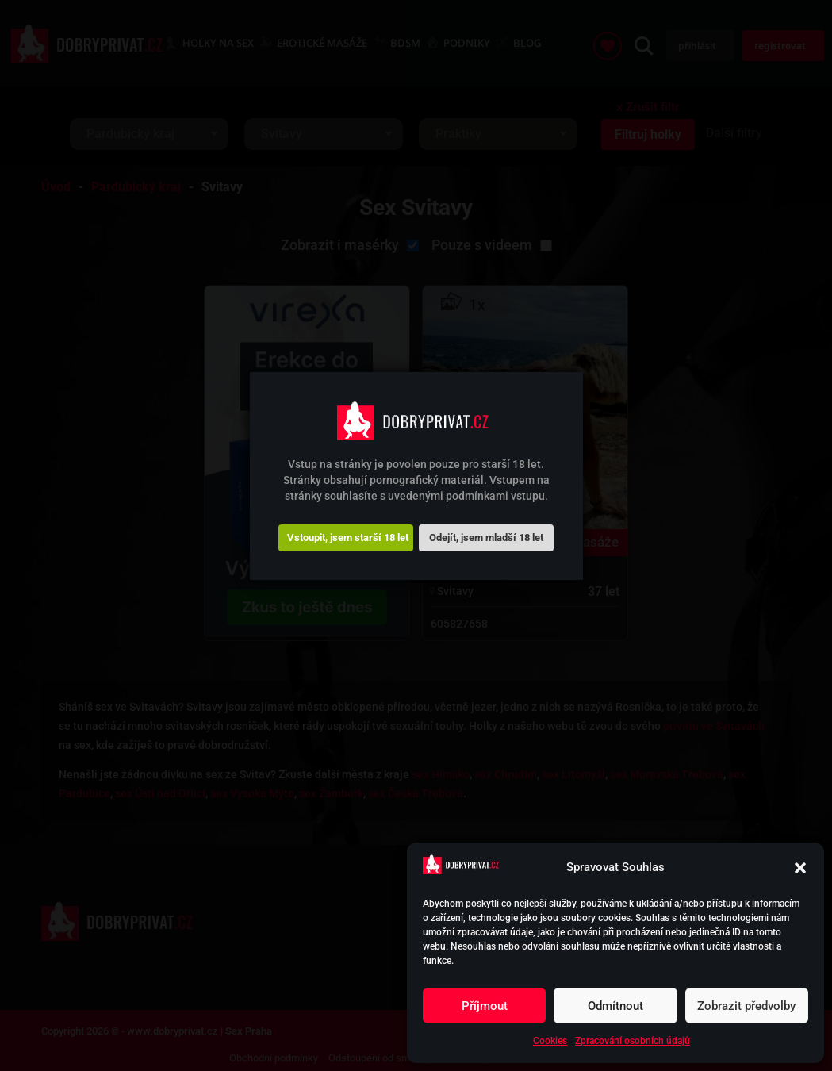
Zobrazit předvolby (746, 1006)
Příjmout (485, 1006)
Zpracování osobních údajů (632, 1040)
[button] (800, 868)
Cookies (550, 1040)
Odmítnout (615, 1006)
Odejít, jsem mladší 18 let (486, 537)
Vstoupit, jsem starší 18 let (347, 537)
